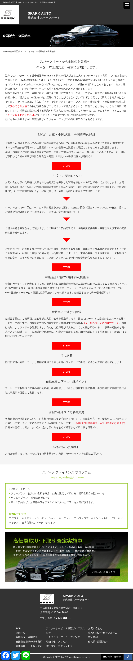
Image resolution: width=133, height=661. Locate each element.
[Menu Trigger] (126, 5)
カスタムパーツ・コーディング (63, 637)
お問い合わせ (95, 628)
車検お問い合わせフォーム (102, 632)
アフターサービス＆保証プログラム (65, 628)
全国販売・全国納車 (27, 637)
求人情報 (93, 637)
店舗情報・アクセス (57, 641)
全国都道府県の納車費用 (29, 641)
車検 (48, 632)
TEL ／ (55, 618)
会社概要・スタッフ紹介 (59, 646)
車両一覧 (20, 632)
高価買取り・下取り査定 (29, 646)
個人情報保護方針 (98, 641)
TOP (18, 628)
